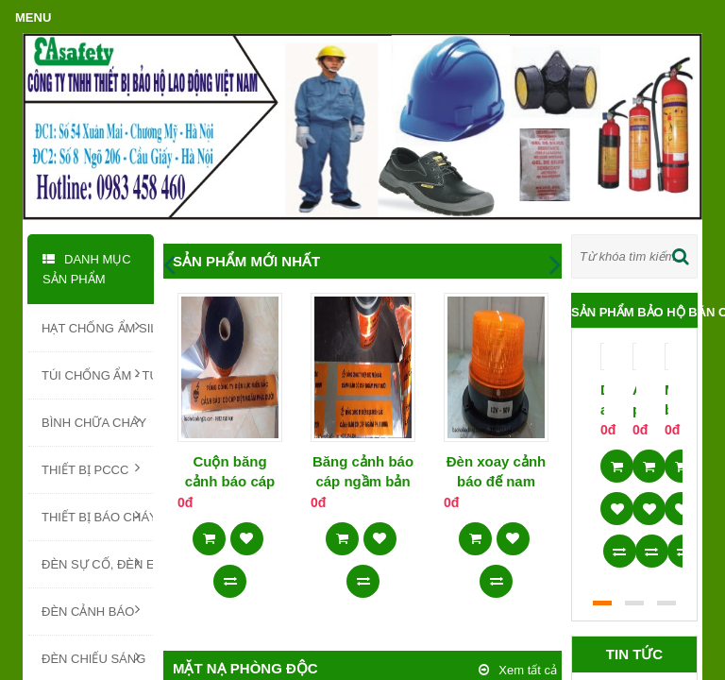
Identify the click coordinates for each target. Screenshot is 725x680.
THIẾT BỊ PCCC (91, 468)
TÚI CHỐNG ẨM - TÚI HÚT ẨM (97, 374)
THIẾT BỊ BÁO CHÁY (97, 515)
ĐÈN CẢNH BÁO (91, 610)
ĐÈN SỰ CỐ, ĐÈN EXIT (97, 562)
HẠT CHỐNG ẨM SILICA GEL (97, 326)
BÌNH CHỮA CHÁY (94, 421)
